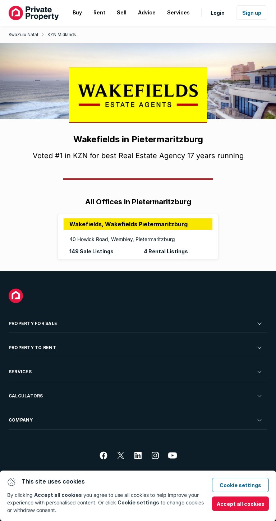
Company (136, 420)
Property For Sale (136, 323)
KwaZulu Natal (23, 34)
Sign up (251, 13)
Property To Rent (136, 347)
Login (218, 13)
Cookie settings (240, 485)
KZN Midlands (61, 34)
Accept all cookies (240, 504)
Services (136, 371)
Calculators (136, 396)
